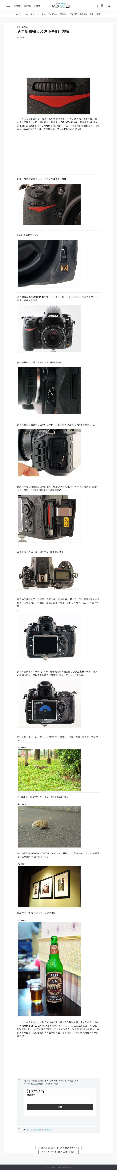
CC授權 (35, 1084)
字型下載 (73, 14)
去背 (43, 14)
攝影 (32, 14)
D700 (28, 1130)
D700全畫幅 (36, 1130)
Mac (26, 14)
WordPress (52, 14)
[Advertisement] (58, 56)
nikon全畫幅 (47, 1130)
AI (38, 14)
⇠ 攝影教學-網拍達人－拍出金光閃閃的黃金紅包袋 (58, 1148)
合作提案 (37, 6)
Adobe (18, 14)
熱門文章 (17, 6)
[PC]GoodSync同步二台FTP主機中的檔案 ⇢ (58, 1152)
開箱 (91, 14)
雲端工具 (63, 14)
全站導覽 (27, 6)
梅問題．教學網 (60, 6)
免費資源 (83, 14)
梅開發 (98, 14)
